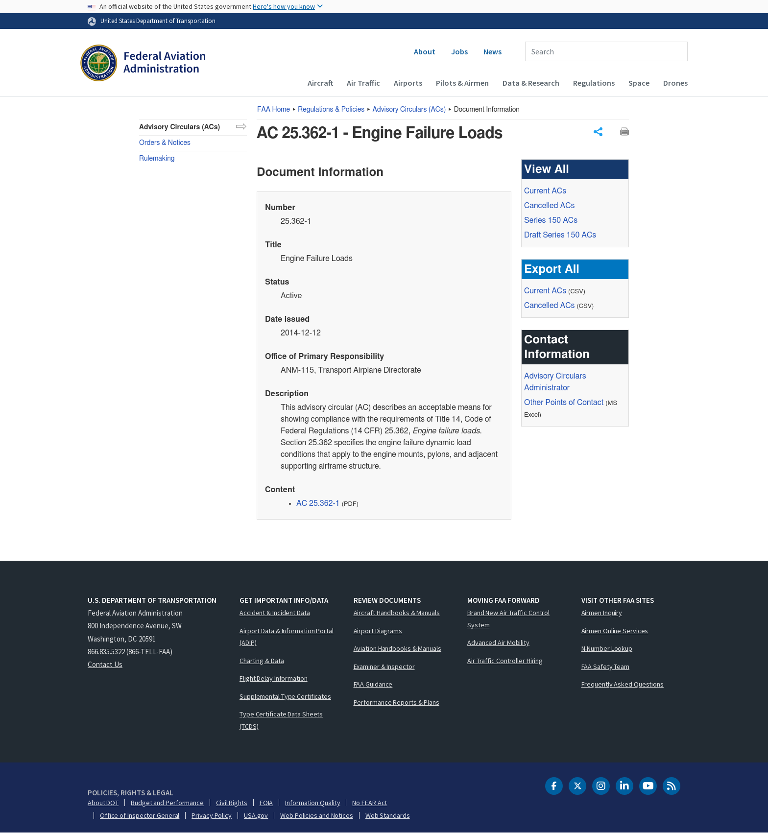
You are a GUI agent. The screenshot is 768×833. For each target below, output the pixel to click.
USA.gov (256, 815)
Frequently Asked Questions (622, 684)
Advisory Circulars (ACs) (179, 127)
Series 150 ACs (550, 220)
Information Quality (312, 802)
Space (638, 83)
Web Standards (387, 815)
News (492, 51)
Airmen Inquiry (602, 612)
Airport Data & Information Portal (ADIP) (287, 636)
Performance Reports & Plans (396, 702)
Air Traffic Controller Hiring (505, 660)
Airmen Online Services (614, 630)
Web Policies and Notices (316, 815)
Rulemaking (156, 158)
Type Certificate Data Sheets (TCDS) (281, 720)
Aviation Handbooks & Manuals (397, 648)
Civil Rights (231, 802)
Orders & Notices (165, 143)
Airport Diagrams (378, 630)
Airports (408, 83)
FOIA (266, 802)
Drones (675, 83)
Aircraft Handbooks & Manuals (397, 612)
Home (273, 109)
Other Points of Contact (563, 402)
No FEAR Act (369, 802)
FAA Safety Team (605, 666)
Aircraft (320, 83)
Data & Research (531, 83)
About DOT (103, 802)
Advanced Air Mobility (498, 642)
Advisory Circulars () (409, 109)
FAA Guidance (373, 684)
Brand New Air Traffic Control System (508, 618)
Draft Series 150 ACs (560, 235)
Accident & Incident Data (275, 612)
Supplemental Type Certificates (285, 696)
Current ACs (545, 191)
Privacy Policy (212, 815)
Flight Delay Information (274, 678)
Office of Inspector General (139, 815)
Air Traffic (363, 83)
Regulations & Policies (331, 109)
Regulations (594, 83)
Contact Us (105, 664)
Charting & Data (262, 660)
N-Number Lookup (607, 648)
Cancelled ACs (549, 206)
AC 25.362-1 (318, 503)
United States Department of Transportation (158, 20)
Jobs (459, 51)
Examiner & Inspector (384, 666)
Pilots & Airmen (462, 83)
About (424, 51)
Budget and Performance (167, 802)
